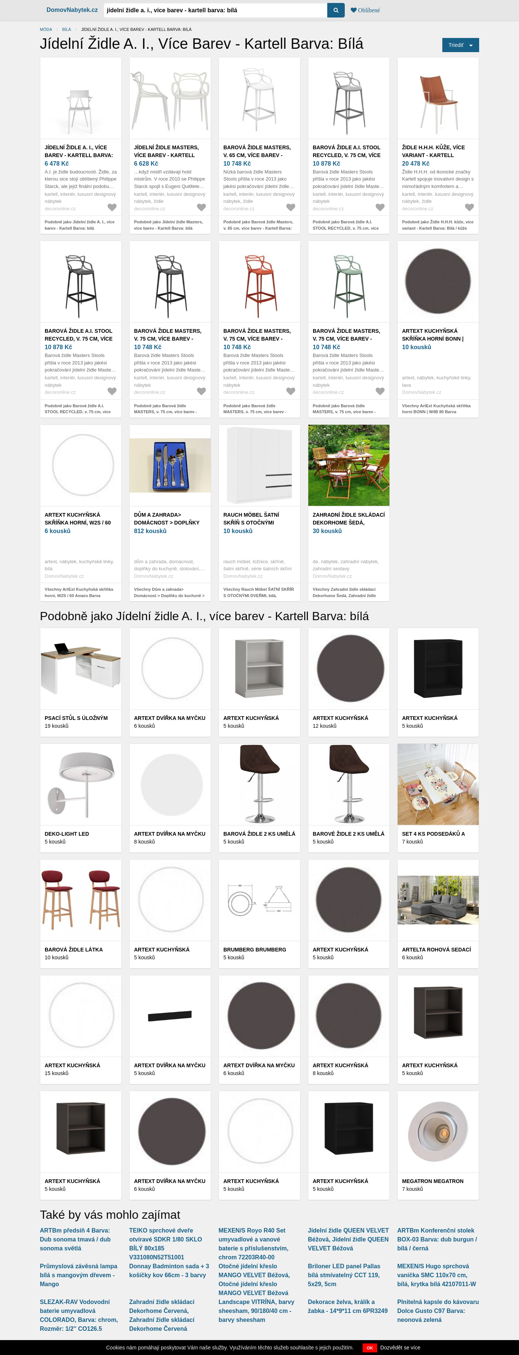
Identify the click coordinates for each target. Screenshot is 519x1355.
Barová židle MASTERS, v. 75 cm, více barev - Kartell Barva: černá (167, 339)
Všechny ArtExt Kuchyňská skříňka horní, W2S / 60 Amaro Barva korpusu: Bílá (79, 595)
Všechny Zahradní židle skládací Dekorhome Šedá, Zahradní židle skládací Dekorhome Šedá (344, 595)
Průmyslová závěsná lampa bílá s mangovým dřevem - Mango (78, 1275)
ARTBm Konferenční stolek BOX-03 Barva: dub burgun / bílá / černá (437, 1239)
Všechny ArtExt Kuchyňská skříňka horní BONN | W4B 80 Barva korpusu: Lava (436, 412)
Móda (46, 29)
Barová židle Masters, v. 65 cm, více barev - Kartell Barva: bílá (257, 155)
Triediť (456, 45)
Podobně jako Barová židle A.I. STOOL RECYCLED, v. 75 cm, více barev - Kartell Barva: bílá (346, 228)
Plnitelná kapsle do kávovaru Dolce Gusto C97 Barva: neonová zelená (438, 1311)
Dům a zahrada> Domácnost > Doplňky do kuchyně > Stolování (170, 522)
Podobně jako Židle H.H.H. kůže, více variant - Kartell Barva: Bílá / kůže (438, 225)
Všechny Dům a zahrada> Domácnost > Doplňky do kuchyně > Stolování (169, 595)
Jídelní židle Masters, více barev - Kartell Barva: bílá (166, 155)
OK (370, 1348)
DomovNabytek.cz (72, 10)
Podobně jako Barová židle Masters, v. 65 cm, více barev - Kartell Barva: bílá (258, 228)
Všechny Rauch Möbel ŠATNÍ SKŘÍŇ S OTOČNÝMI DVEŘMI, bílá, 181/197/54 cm (258, 595)
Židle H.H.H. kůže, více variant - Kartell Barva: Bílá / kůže (433, 155)
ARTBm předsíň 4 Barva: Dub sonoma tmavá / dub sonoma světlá (75, 1239)
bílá (66, 29)
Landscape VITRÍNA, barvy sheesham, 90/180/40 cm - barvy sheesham (256, 1311)
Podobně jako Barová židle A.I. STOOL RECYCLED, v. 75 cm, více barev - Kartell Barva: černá (78, 412)
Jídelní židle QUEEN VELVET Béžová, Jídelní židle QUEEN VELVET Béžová (348, 1239)
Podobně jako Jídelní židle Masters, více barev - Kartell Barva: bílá (168, 225)
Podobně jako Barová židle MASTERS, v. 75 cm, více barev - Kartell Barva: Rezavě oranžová (254, 412)
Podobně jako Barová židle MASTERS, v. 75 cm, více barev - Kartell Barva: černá (165, 412)
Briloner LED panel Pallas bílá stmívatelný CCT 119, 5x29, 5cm (344, 1275)
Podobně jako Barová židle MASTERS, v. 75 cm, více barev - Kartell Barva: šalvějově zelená (344, 412)
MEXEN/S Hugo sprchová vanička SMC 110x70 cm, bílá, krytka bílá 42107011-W (436, 1275)
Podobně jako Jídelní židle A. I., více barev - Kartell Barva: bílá (80, 225)
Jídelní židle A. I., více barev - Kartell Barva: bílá (79, 155)
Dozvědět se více (400, 1348)
